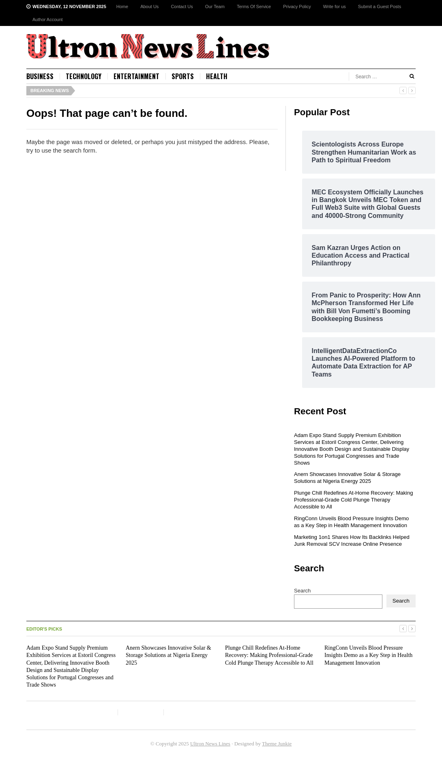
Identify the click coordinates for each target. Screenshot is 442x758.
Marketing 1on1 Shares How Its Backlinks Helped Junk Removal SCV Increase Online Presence (352, 540)
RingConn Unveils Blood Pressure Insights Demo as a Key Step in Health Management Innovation (351, 521)
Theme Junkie (277, 744)
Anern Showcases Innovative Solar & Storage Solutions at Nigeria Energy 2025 (347, 477)
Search (302, 591)
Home (122, 6)
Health (216, 76)
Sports (183, 76)
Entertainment (136, 76)
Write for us (334, 6)
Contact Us (182, 6)
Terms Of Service (254, 6)
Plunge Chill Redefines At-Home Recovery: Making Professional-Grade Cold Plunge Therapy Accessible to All (353, 500)
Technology (83, 76)
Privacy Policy (297, 6)
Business (40, 76)
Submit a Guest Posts (379, 6)
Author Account (47, 19)
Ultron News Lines (210, 744)
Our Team (215, 6)
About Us (149, 6)
